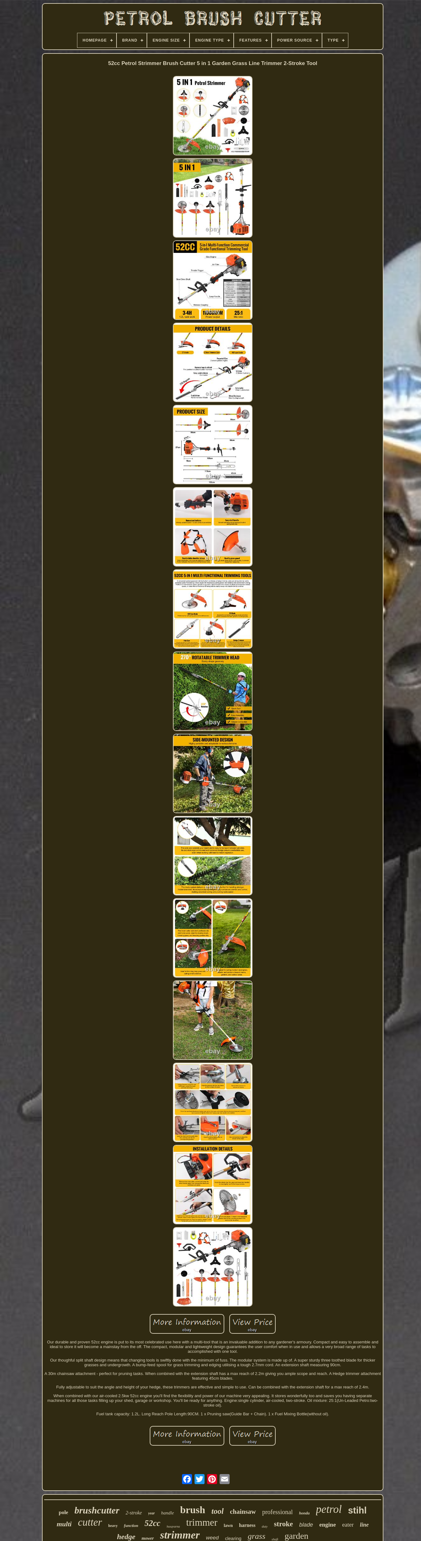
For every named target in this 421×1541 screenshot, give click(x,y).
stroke (283, 1524)
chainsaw (243, 1511)
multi (64, 1524)
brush (192, 1509)
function (131, 1525)
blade (306, 1525)
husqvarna (173, 1526)
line (364, 1525)
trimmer (201, 1522)
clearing (233, 1538)
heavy (113, 1525)
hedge (126, 1537)
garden (296, 1536)
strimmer (180, 1535)
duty (265, 1526)
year (151, 1513)
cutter (90, 1522)
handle (167, 1512)
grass (256, 1536)
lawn (228, 1525)
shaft (275, 1539)
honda (304, 1513)
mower (148, 1538)
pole (63, 1512)
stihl (357, 1510)
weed (212, 1538)
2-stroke (134, 1512)
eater (348, 1524)
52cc (152, 1523)
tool (217, 1511)
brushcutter (97, 1510)
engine (327, 1524)
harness (247, 1525)
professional (277, 1511)
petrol (329, 1509)
